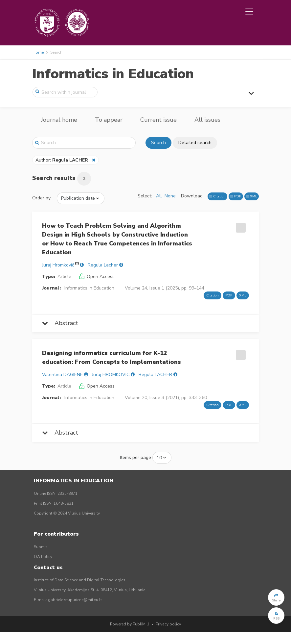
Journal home (59, 120)
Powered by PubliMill (129, 624)
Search (158, 142)
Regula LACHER (155, 374)
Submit (40, 546)
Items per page (135, 457)
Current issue (158, 120)
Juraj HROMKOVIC (110, 374)
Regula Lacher (103, 265)
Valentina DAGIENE (62, 374)
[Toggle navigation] (249, 11)
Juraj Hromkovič (58, 265)
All (159, 196)
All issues (207, 120)
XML (251, 196)
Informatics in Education (113, 73)
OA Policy (43, 556)
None (170, 196)
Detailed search (195, 142)
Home (38, 52)
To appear (109, 120)
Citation (217, 196)
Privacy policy (168, 624)
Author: (62, 160)
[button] (276, 597)
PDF (235, 196)
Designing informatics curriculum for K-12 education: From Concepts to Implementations (111, 357)
